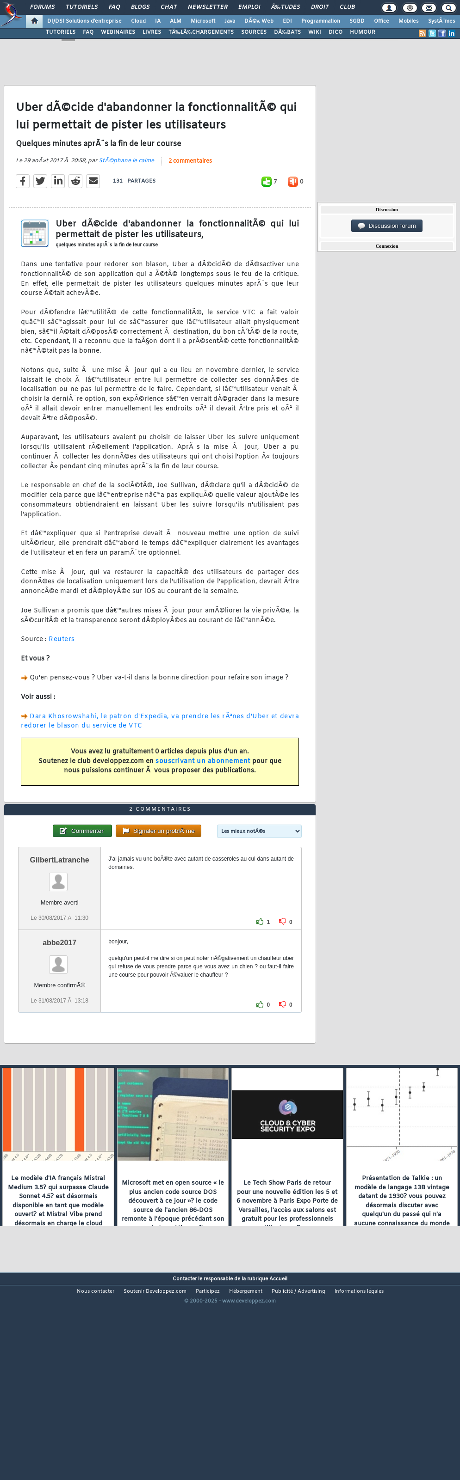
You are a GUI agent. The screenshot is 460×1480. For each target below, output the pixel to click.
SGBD (357, 21)
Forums (42, 7)
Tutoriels (82, 7)
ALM (175, 21)
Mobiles (408, 21)
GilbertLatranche (59, 942)
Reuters (62, 666)
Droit (319, 7)
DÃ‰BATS (287, 32)
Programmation (320, 21)
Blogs (140, 7)
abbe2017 (59, 1025)
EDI (287, 21)
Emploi (249, 7)
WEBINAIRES (118, 32)
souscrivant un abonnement (202, 788)
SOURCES (254, 32)
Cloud (138, 21)
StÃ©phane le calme (126, 188)
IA (158, 21)
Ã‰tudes (285, 7)
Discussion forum (387, 226)
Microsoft (203, 21)
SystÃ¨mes (441, 21)
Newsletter (207, 7)
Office (381, 21)
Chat (169, 7)
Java (229, 21)
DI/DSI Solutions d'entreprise (84, 21)
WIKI (314, 32)
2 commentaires (190, 188)
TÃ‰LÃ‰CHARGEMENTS (201, 32)
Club (347, 7)
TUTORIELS (60, 32)
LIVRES (152, 32)
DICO (335, 32)
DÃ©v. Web (259, 21)
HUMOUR (362, 32)
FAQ (114, 7)
